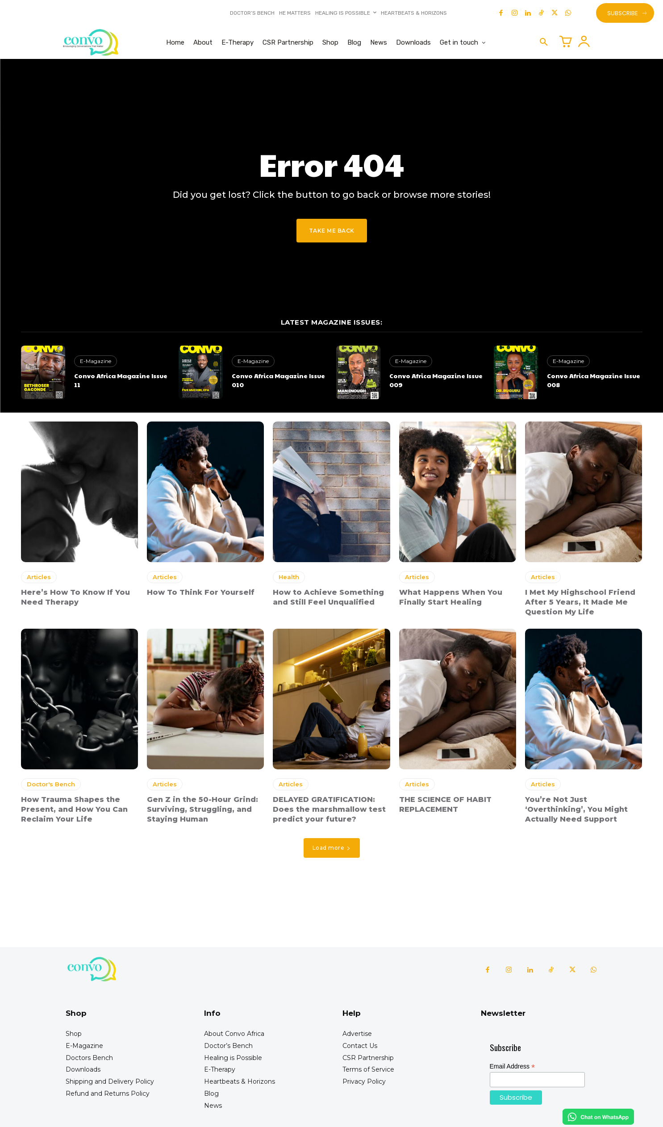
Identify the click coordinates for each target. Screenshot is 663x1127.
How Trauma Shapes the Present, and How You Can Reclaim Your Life (74, 809)
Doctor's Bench (51, 784)
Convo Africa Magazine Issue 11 (120, 380)
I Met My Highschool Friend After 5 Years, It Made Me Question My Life (580, 602)
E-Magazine (95, 361)
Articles (39, 576)
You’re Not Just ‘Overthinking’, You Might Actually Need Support (576, 809)
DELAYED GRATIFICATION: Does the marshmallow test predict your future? (329, 809)
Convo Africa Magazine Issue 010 (278, 380)
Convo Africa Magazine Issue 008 (593, 380)
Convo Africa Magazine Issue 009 (436, 380)
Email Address (512, 1066)
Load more (332, 847)
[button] (544, 42)
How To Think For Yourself (200, 592)
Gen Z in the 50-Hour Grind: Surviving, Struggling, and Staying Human (202, 809)
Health (289, 576)
